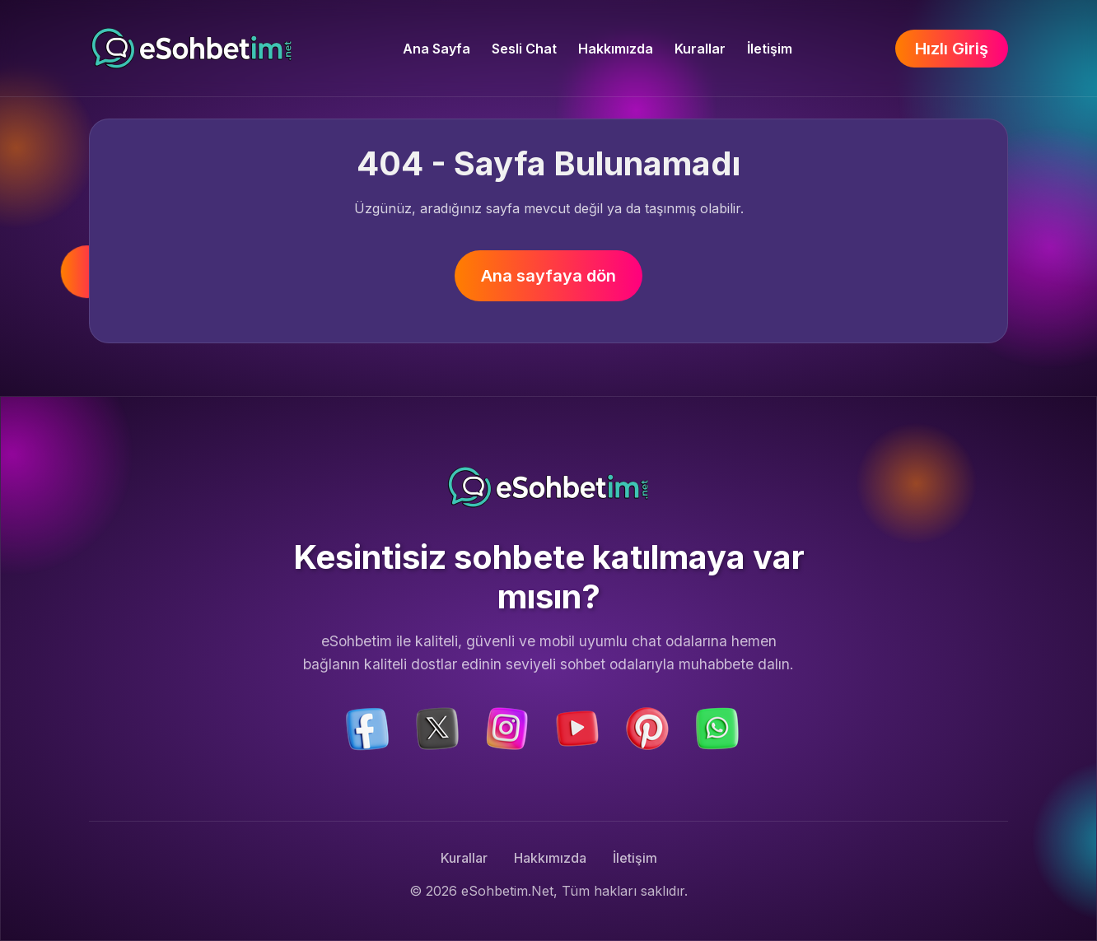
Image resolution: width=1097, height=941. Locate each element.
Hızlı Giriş (951, 48)
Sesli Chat (524, 48)
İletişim (769, 48)
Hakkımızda (615, 48)
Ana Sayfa (436, 48)
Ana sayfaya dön (548, 276)
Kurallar (700, 48)
